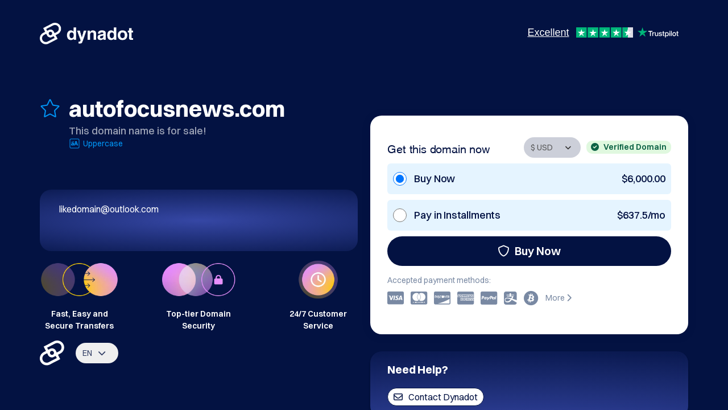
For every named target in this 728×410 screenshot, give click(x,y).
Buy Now (529, 251)
